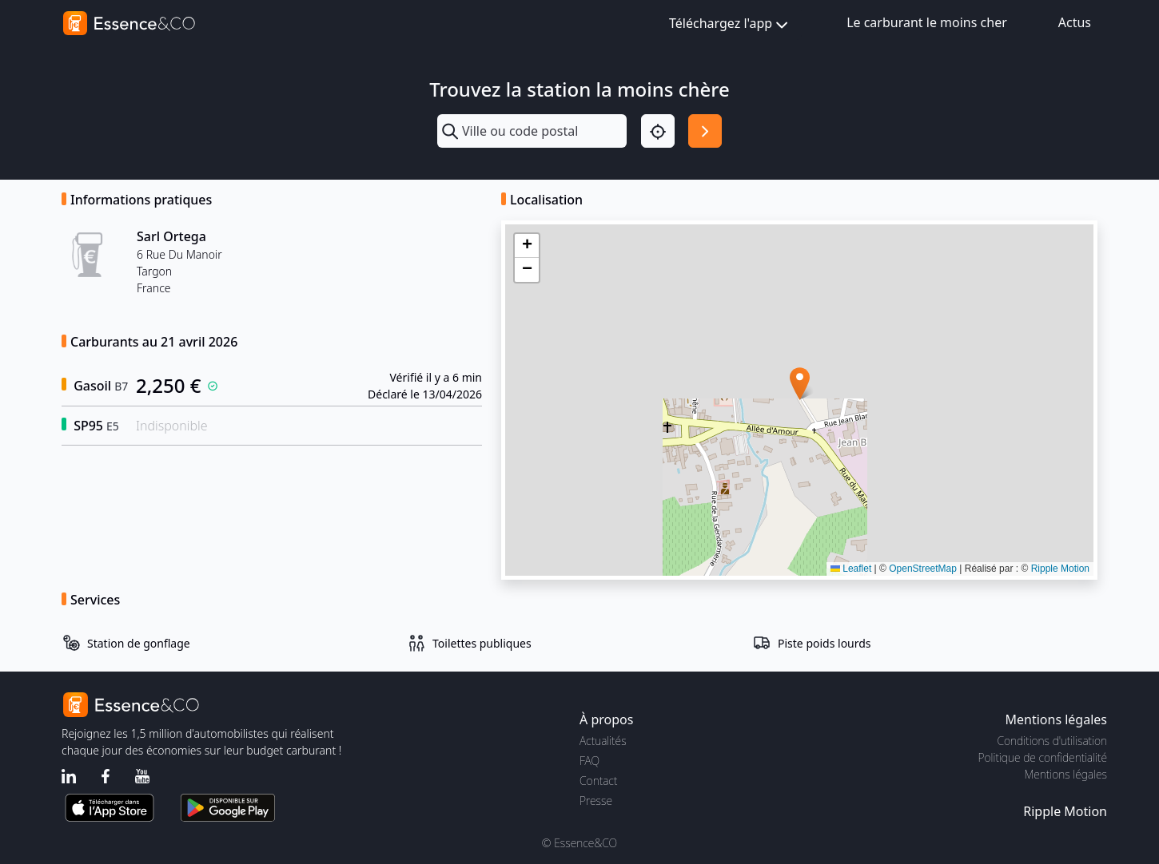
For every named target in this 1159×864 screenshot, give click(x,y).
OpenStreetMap (923, 568)
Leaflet (850, 568)
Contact (598, 780)
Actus (1074, 22)
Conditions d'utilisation (1052, 740)
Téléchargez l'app (730, 24)
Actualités (603, 740)
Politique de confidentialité (1042, 757)
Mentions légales (1066, 774)
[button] (800, 383)
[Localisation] (658, 131)
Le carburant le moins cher (926, 22)
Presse (596, 800)
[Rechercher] (705, 131)
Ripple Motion (1060, 568)
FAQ (589, 760)
